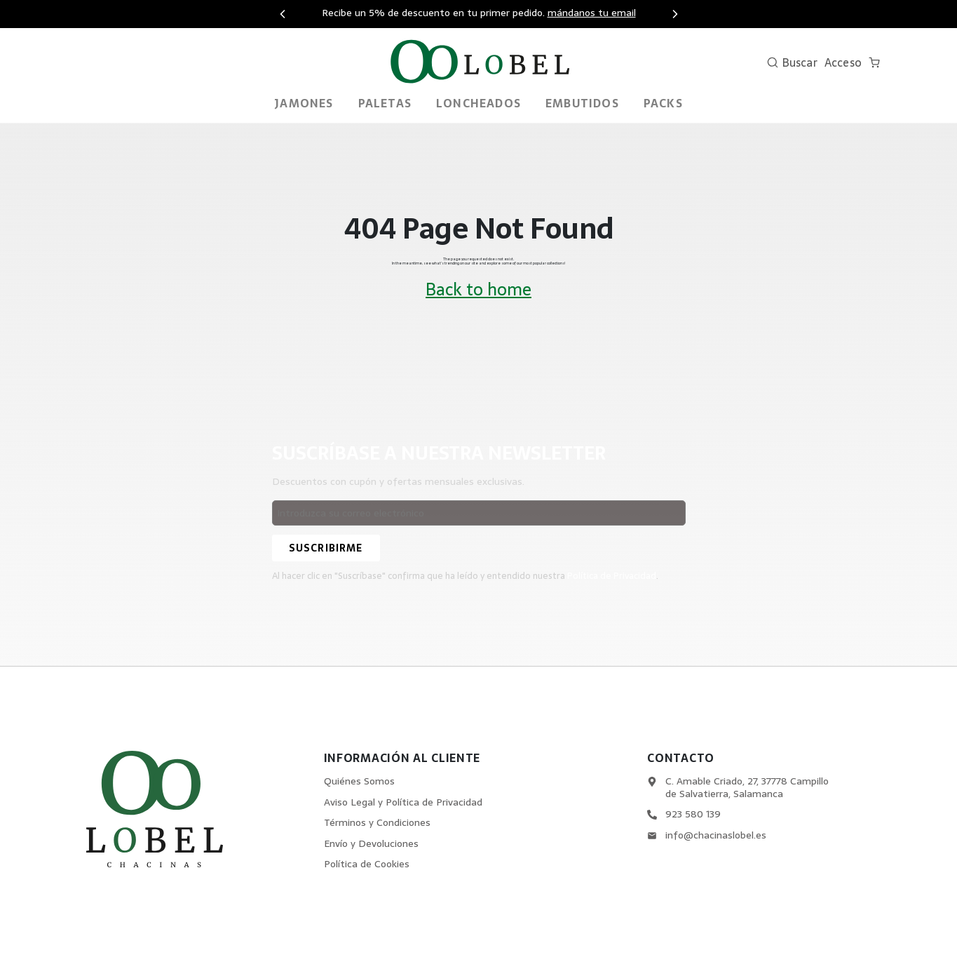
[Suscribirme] (326, 548)
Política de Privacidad (612, 575)
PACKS (663, 103)
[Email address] (479, 513)
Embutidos (582, 103)
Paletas (385, 103)
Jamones (303, 103)
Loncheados (478, 103)
